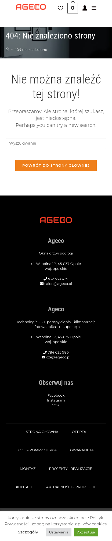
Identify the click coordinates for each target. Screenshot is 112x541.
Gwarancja (82, 450)
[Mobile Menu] (94, 8)
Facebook (56, 395)
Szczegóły (28, 532)
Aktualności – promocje (71, 487)
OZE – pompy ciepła (37, 450)
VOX (56, 405)
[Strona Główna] (7, 49)
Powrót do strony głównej (56, 165)
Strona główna (42, 432)
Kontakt (24, 487)
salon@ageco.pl (58, 283)
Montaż (28, 468)
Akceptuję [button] (86, 532)
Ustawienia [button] (58, 532)
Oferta (79, 432)
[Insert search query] (56, 143)
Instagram (56, 400)
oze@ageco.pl (58, 357)
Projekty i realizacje (70, 468)
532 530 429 (58, 279)
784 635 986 (58, 352)
